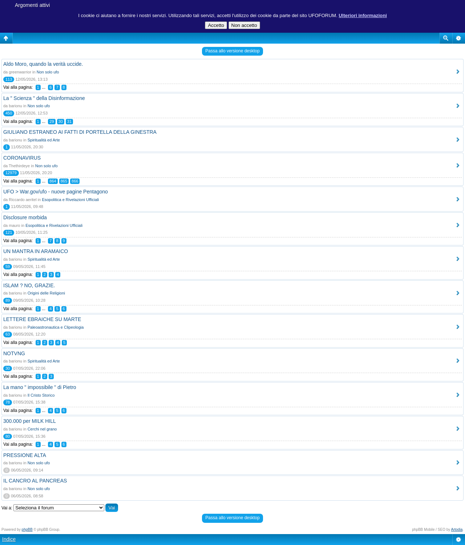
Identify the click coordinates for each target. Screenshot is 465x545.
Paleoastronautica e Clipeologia (56, 327)
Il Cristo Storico (41, 395)
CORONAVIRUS (22, 158)
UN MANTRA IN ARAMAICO (35, 251)
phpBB (27, 530)
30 (60, 121)
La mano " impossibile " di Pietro (39, 387)
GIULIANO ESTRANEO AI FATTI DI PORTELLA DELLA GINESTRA (80, 132)
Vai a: (6, 507)
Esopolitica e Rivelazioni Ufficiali (70, 199)
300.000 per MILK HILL (29, 421)
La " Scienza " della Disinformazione (44, 98)
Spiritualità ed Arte (44, 140)
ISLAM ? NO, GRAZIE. (29, 285)
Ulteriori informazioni (363, 15)
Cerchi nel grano (42, 429)
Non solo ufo (48, 72)
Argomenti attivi (32, 5)
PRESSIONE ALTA (24, 455)
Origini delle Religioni (46, 293)
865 (64, 181)
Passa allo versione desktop (232, 50)
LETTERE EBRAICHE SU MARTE (42, 319)
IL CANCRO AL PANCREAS (35, 481)
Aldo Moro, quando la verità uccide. (43, 64)
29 (51, 121)
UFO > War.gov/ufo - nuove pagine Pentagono (55, 192)
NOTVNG (14, 353)
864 (52, 181)
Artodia (457, 530)
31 (69, 121)
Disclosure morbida (25, 217)
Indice (9, 539)
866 (75, 181)
